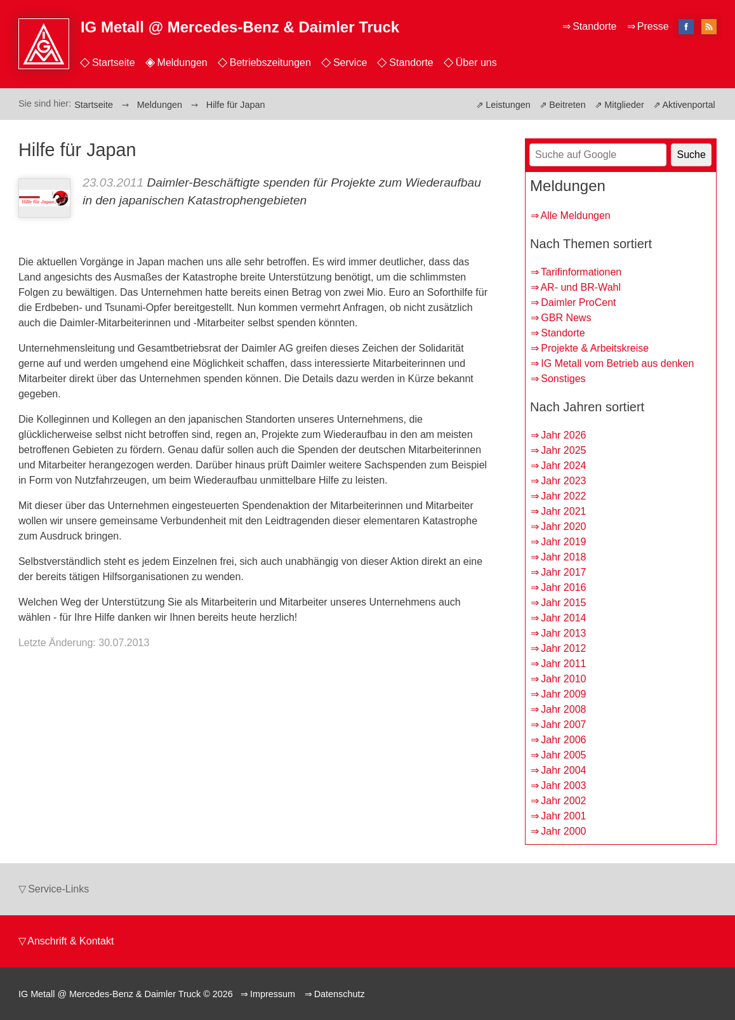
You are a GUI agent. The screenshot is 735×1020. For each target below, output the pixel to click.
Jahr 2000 (563, 831)
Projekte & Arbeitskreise (595, 348)
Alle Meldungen (575, 215)
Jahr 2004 (563, 770)
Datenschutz (339, 994)
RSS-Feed (709, 27)
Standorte (411, 62)
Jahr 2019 (563, 541)
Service (350, 62)
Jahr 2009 (563, 694)
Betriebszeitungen (270, 62)
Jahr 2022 (563, 496)
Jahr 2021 (563, 511)
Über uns (476, 62)
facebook (686, 26)
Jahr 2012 (563, 648)
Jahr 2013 (563, 633)
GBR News (566, 317)
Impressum (272, 994)
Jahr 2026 (563, 435)
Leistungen (508, 105)
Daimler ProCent (578, 302)
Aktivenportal (688, 105)
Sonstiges (563, 378)
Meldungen (182, 62)
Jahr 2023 (563, 480)
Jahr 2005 (563, 755)
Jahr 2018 (563, 557)
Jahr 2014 (563, 618)
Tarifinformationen (581, 272)
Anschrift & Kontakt (70, 941)
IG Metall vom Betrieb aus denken (617, 363)
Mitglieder (624, 105)
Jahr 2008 (563, 709)
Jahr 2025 (563, 450)
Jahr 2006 (563, 739)
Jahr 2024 (563, 465)
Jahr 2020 (563, 526)
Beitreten (567, 105)
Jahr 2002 (563, 800)
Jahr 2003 (563, 785)
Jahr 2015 (563, 602)
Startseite (113, 62)
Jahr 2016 (563, 587)
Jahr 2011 (563, 663)
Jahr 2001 (563, 816)
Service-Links (58, 889)
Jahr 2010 (563, 678)
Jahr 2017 (563, 572)
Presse (653, 26)
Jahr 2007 (563, 724)
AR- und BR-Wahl (580, 287)
